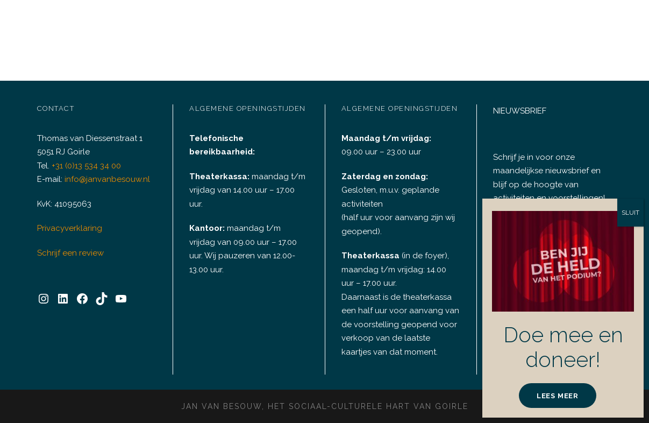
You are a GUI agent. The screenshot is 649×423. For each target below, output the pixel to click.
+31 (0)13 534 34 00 (88, 157)
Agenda (169, 24)
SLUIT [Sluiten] (630, 367)
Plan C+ (393, 24)
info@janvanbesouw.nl (104, 171)
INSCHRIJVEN (544, 246)
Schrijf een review (69, 244)
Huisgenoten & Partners (473, 24)
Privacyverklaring (67, 220)
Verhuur (227, 24)
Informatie (559, 24)
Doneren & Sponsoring (316, 24)
